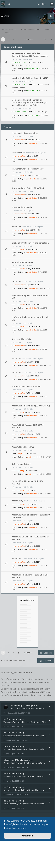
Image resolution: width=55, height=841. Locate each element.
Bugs (45, 112)
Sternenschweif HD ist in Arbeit (26, 386)
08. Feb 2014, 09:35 (44, 474)
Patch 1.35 (16, 281)
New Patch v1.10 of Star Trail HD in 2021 (30, 78)
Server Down (18, 152)
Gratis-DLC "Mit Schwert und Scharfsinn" (31, 242)
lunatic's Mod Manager (22, 262)
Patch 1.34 (16, 358)
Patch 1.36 (16, 226)
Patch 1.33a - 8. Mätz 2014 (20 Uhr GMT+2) (31, 405)
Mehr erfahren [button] (19, 828)
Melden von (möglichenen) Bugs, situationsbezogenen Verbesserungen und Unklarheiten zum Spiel (29, 102)
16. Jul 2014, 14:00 (44, 379)
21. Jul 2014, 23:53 (44, 365)
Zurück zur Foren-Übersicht (13, 661)
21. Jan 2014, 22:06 (44, 508)
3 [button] (13, 39)
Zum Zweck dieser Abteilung (25, 133)
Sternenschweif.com (9, 29)
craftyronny (21, 453)
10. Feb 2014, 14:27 (44, 457)
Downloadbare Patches (22, 207)
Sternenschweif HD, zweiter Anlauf (28, 168)
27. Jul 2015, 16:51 (44, 288)
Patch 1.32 (16, 558)
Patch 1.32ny (17, 500)
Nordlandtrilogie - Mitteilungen (24, 65)
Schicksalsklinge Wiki (21, 339)
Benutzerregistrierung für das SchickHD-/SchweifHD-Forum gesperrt (30, 54)
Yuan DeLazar (20, 62)
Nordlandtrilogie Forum (30, 29)
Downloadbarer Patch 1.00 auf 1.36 (28, 188)
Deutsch (47, 29)
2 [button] (8, 39)
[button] (18, 39)
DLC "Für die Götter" (21, 464)
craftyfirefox (20, 140)
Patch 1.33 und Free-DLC (23, 447)
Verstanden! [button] (27, 836)
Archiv (5, 16)
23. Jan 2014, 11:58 (44, 494)
